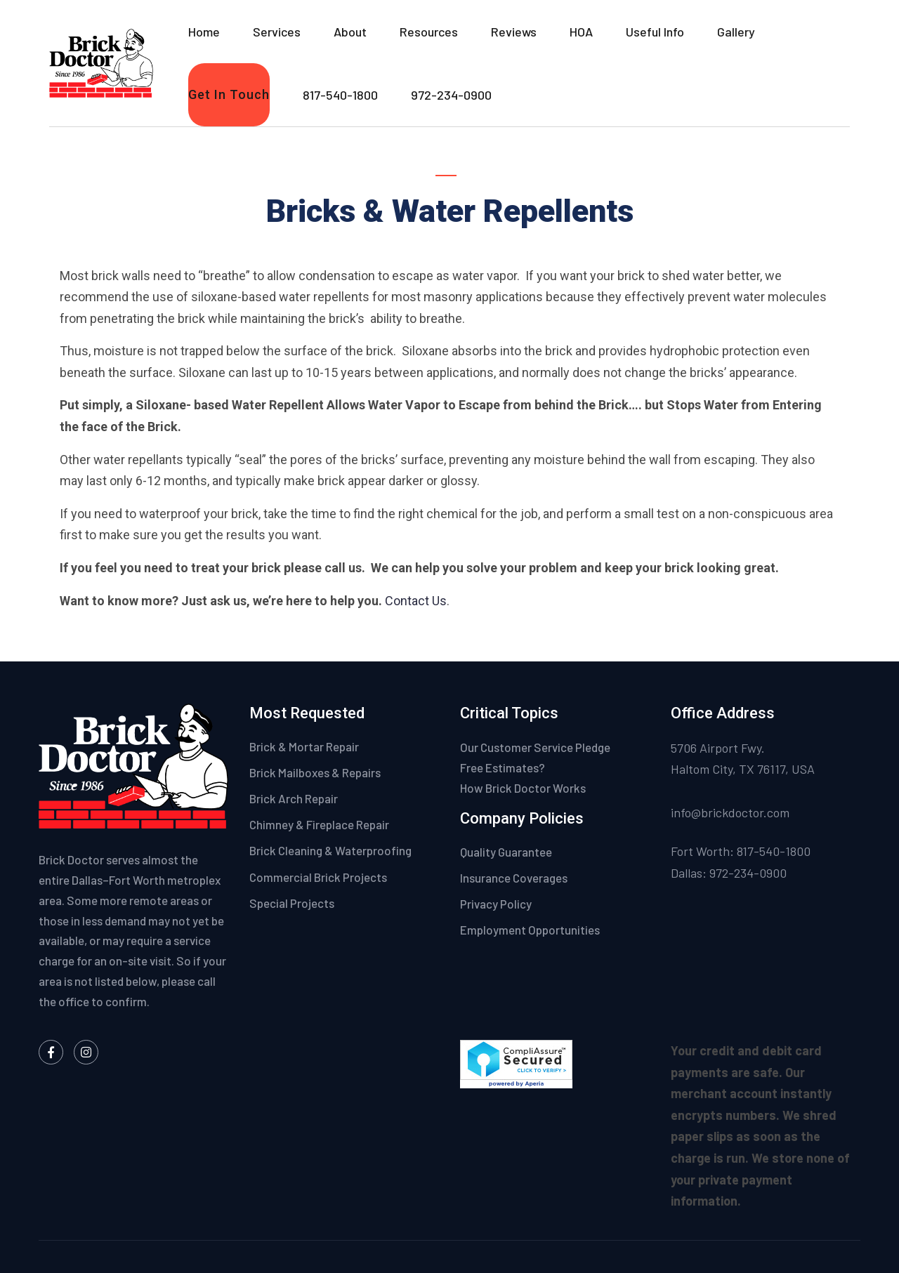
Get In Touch (229, 94)
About (350, 31)
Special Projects (291, 903)
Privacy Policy (497, 904)
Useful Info (655, 31)
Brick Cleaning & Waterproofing (330, 850)
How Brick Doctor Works (523, 788)
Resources (429, 31)
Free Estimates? (502, 767)
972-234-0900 (451, 95)
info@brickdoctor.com (730, 812)
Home (204, 31)
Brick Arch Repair (293, 798)
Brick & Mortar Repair (304, 746)
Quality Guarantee (507, 852)
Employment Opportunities (530, 930)
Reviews (514, 31)
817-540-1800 (340, 95)
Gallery (736, 31)
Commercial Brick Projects (318, 877)
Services (277, 31)
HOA (581, 31)
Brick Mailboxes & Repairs (315, 772)
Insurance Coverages (515, 878)
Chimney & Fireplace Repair (319, 824)
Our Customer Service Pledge (535, 747)
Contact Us (416, 600)
